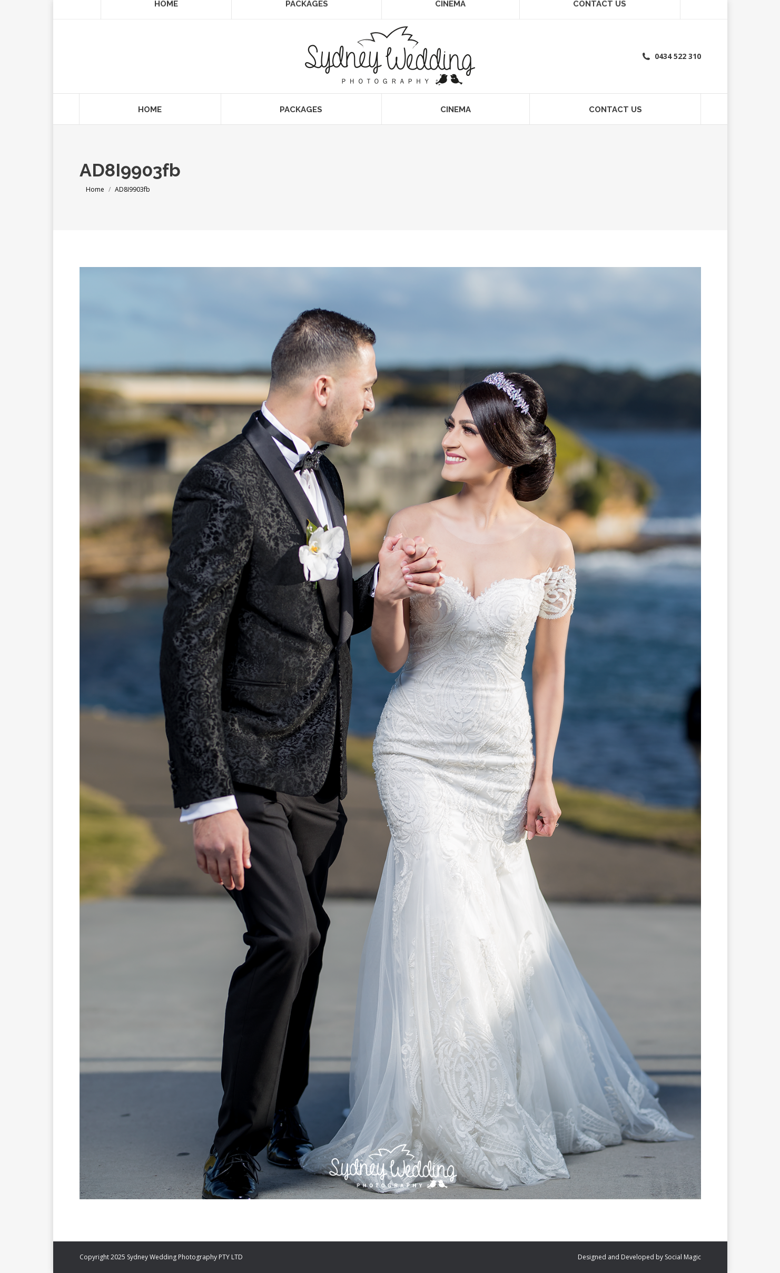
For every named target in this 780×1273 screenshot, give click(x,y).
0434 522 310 (671, 56)
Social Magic (683, 1256)
